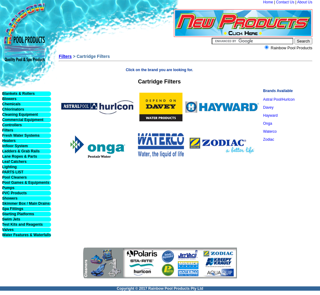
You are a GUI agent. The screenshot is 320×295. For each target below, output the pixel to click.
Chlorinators (13, 109)
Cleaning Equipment (20, 114)
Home (268, 2)
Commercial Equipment (22, 120)
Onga (267, 123)
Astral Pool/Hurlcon (279, 99)
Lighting (9, 167)
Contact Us (285, 2)
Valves (8, 230)
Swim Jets (11, 219)
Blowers (9, 99)
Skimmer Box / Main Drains (26, 203)
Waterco (270, 131)
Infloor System (15, 146)
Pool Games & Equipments (25, 182)
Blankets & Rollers (18, 93)
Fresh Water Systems (21, 135)
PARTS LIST (12, 172)
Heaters (9, 141)
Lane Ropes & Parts (19, 156)
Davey (268, 107)
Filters (7, 130)
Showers (10, 198)
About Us (304, 2)
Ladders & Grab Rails (21, 151)
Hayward (270, 115)
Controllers (12, 125)
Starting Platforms (18, 214)
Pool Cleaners (14, 177)
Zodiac (268, 139)
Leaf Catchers (14, 162)
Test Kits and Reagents (22, 224)
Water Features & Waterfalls (26, 235)
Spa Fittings (12, 209)
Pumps (8, 188)
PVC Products (14, 193)
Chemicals (11, 104)
